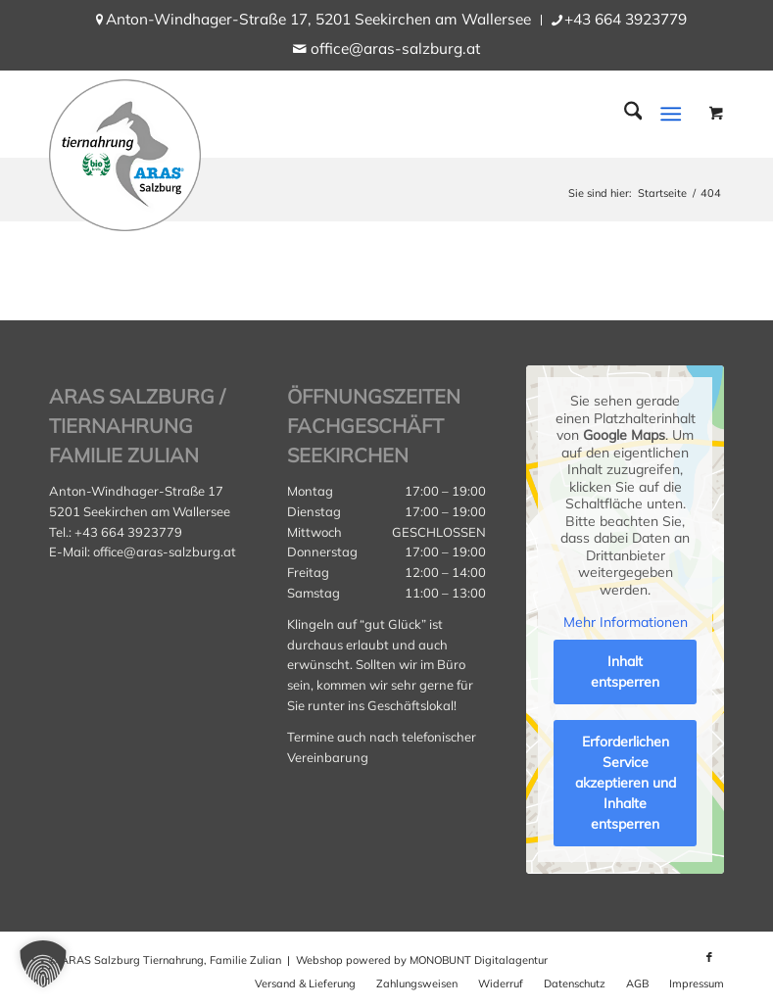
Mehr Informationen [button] (624, 622)
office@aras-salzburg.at (395, 48)
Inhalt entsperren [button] (625, 671)
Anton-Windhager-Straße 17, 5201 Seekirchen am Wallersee (318, 19)
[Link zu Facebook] (709, 957)
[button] (43, 964)
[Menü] (671, 113)
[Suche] (623, 114)
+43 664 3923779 (625, 19)
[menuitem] (319, 20)
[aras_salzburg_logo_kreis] (125, 150)
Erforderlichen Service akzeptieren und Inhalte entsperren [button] (624, 783)
